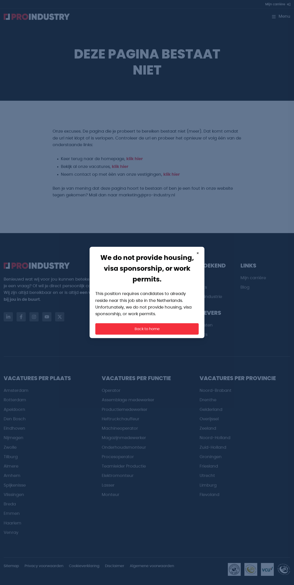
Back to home (147, 329)
